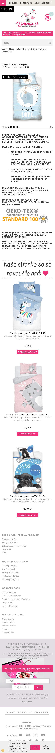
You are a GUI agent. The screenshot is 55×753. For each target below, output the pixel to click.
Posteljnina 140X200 (10, 576)
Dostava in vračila (9, 539)
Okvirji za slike (8, 619)
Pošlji (38, 687)
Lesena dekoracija (9, 606)
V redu (35, 747)
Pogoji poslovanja (9, 542)
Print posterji (7, 602)
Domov (5, 64)
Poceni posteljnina (9, 565)
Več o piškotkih (47, 747)
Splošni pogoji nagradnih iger (14, 546)
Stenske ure (7, 629)
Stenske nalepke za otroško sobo (16, 599)
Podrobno (6, 8)
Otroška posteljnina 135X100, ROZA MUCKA (27, 414)
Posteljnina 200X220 (10, 572)
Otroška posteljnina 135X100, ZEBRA (27, 333)
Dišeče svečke (8, 632)
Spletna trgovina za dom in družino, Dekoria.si (28, 712)
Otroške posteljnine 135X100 (17, 67)
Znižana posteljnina (10, 579)
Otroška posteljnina (10, 569)
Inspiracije (6, 549)
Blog (4, 553)
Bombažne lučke (9, 592)
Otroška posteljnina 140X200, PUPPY (27, 496)
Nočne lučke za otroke (11, 595)
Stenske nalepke (9, 622)
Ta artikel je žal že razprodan (15, 77)
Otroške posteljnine (19, 64)
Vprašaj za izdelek (10, 126)
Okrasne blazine (9, 626)
